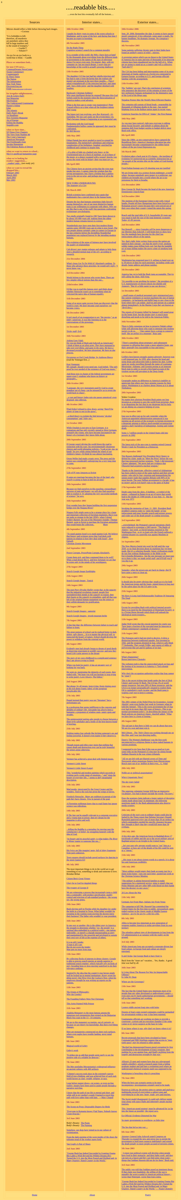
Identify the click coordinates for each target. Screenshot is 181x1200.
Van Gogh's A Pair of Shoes (79, 1144)
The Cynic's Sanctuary (16, 137)
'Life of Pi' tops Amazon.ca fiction (81, 472)
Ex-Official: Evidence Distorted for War (139, 1115)
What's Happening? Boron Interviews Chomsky (134, 658)
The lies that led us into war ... (135, 1127)
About (92, 1195)
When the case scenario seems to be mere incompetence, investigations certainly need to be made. (146, 1083)
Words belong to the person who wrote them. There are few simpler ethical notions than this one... (90, 278)
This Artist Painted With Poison (80, 1003)
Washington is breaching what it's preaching (141, 1073)
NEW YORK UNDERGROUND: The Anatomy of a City (81, 184)
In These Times (13, 77)
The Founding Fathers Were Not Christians (85, 999)
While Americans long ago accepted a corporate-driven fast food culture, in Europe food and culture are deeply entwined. (147, 949)
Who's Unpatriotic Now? (132, 777)
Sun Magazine (12, 98)
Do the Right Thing (75, 48)
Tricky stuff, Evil (74, 331)
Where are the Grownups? (133, 982)
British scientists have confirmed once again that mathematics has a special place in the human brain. (89, 196)
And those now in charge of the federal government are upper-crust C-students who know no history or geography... (90, 376)
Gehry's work (72, 1050)
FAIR (19, 89)
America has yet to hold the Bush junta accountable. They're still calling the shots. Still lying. (148, 275)
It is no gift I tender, (75, 942)
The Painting (86, 1125)
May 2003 (10, 180)
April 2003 (11, 177)
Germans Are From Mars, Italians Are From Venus (143, 902)
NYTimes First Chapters (17, 132)
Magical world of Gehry (77, 1046)
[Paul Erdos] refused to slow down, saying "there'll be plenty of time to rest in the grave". (90, 410)
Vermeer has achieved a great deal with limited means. (90, 759)
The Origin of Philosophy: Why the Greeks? (78, 993)
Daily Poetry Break (14, 113)
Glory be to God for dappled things (82, 883)
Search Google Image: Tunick (80, 580)
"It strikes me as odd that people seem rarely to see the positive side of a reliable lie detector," (90, 1056)
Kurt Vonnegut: (73, 364)
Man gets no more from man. (79, 949)
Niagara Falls (72, 512)
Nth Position (11, 101)
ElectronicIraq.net (14, 86)
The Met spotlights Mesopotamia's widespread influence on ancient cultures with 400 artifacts (91, 1067)
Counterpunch (12, 74)
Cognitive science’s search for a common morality (88, 50)
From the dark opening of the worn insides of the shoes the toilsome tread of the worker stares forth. (92, 1138)
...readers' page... (13, 163)
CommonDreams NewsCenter (19, 69)
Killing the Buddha (14, 123)
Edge (8, 108)
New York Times (13, 84)
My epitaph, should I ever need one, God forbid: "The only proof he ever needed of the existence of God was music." (92, 368)
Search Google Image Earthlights (81, 571)
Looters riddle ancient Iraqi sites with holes (140, 1007)
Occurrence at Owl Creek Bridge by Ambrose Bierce (90, 357)
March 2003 (11, 175)
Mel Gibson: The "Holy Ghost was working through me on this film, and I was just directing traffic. (148, 734)
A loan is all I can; (74, 944)
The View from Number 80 (18, 134)
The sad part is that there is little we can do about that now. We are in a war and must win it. (147, 726)
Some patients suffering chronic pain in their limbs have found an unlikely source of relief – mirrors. (146, 51)
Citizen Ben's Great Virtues (78, 878)
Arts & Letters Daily (15, 96)
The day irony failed (130, 782)
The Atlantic (11, 110)
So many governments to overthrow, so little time (143, 1120)
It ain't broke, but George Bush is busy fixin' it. (142, 956)
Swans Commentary (15, 72)
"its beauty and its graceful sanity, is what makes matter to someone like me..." (92, 840)
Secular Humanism (14, 144)
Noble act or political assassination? (137, 773)
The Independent (13, 81)
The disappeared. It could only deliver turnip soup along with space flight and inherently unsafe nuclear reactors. (147, 1101)
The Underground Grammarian (19, 103)
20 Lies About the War (131, 892)
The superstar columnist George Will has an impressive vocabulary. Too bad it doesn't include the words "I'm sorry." (148, 792)
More (105, 524)
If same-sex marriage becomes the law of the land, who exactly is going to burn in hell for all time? (90, 478)
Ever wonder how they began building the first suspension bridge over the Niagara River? (92, 506)
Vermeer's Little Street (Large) (80, 768)
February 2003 (12, 173)
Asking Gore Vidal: (75, 340)
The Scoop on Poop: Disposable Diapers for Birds (88, 1107)
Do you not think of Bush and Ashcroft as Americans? (90, 343)
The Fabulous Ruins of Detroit (19, 147)
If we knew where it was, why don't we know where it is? (146, 1028)
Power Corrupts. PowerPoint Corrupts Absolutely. (88, 553)
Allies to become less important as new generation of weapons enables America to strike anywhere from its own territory (147, 925)
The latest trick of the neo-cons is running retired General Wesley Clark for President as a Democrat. (146, 445)
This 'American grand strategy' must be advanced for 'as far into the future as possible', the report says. (147, 1109)
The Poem (85, 1123)
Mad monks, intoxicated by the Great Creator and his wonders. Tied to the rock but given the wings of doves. (91, 790)
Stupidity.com (12, 125)
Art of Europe (12, 120)
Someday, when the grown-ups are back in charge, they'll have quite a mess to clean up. (146, 571)
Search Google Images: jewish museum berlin (87, 616)
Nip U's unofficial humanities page (21, 154)
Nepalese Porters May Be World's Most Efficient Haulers (146, 100)
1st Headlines (12, 115)
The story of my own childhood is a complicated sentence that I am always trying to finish (91, 659)
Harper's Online (13, 105)
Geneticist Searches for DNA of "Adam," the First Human (147, 114)
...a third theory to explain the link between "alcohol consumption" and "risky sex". (89, 417)
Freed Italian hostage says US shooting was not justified (146, 168)
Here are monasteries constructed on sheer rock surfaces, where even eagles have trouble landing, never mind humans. (91, 1034)
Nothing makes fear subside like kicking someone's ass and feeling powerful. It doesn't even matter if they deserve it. (92, 734)
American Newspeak (15, 139)
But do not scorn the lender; (79, 947)
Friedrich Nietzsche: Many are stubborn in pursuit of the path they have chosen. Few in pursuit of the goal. (91, 797)
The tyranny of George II (77, 888)
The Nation (11, 79)
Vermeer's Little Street (76, 763)
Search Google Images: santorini (81, 611)
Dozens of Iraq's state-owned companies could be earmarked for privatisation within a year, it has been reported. (148, 1013)
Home (34, 1195)
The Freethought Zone (16, 142)
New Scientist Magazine (17, 118)
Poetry (148, 1195)
